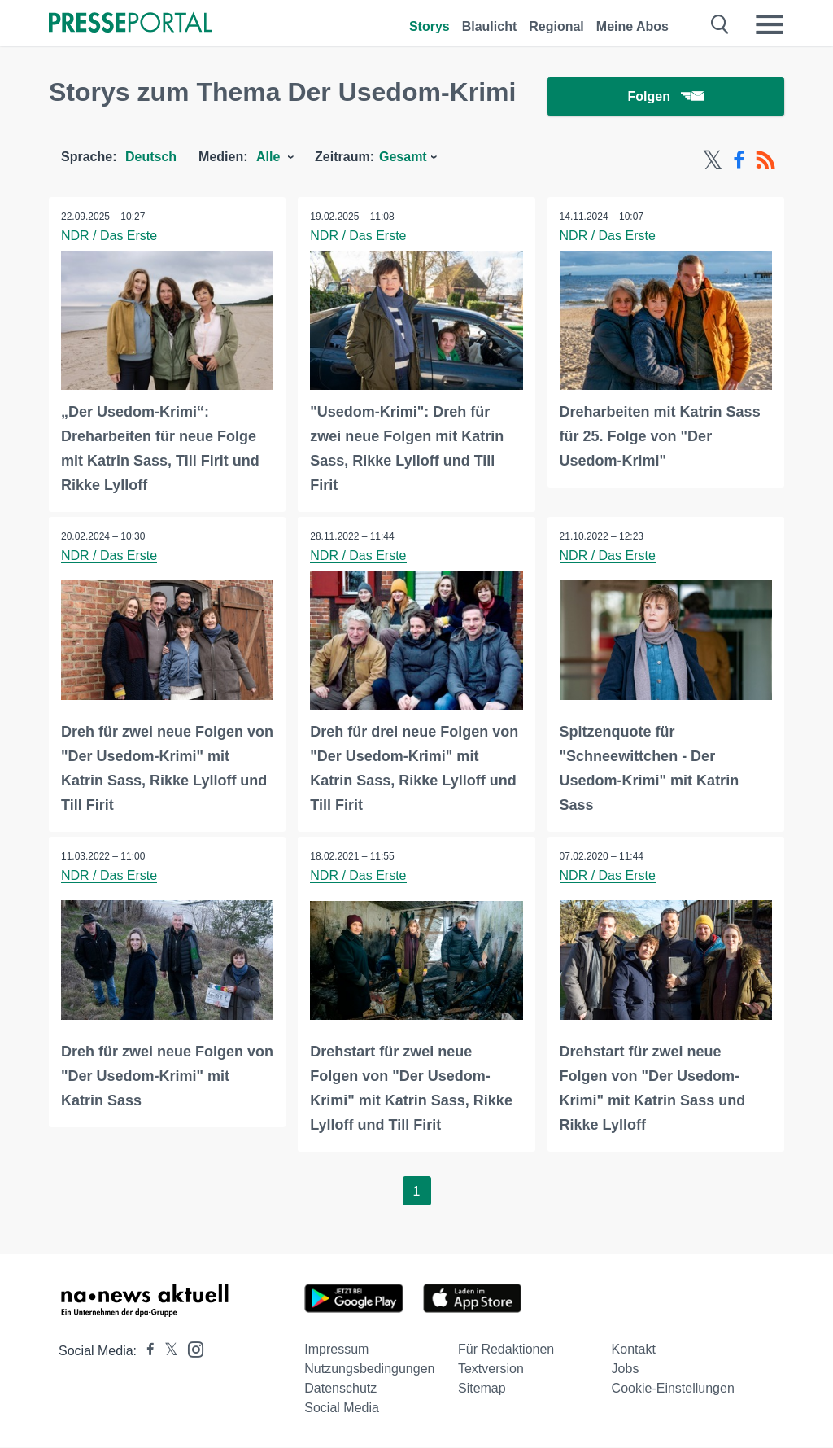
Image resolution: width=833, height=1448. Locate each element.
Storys (429, 26)
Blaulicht (489, 26)
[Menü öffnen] (769, 24)
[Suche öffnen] (720, 24)
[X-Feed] (712, 161)
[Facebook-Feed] (739, 161)
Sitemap (482, 1389)
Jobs (625, 1369)
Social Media (341, 1408)
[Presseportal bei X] (166, 1351)
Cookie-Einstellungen (673, 1389)
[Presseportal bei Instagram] (190, 1349)
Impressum (336, 1350)
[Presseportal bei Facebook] (146, 1351)
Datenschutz (340, 1389)
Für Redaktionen (506, 1350)
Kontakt (634, 1350)
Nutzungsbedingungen (369, 1369)
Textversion (491, 1369)
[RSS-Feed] (765, 161)
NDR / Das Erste (109, 236)
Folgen (666, 97)
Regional (556, 26)
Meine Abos (632, 26)
